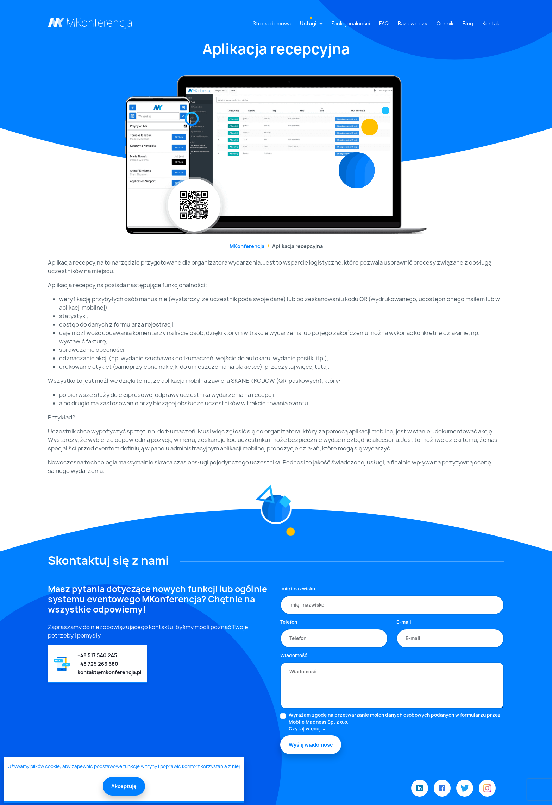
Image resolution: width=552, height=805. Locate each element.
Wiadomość (293, 655)
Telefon (288, 622)
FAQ (384, 23)
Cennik (445, 23)
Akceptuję (124, 786)
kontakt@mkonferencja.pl (109, 672)
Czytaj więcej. (305, 728)
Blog (468, 23)
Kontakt (491, 23)
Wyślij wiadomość (311, 744)
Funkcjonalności (350, 23)
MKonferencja (247, 246)
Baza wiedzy (412, 23)
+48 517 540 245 (97, 655)
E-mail (403, 622)
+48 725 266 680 (97, 663)
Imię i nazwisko (297, 588)
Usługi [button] (308, 23)
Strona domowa (272, 23)
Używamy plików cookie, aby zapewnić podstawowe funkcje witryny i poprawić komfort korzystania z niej (124, 766)
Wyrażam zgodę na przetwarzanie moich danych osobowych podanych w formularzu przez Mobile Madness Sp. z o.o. (396, 722)
